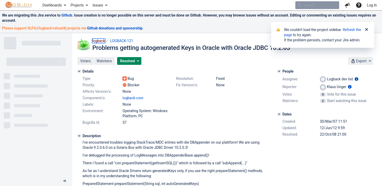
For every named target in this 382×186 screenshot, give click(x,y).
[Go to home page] (19, 5)
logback (98, 41)
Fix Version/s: (187, 85)
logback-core (133, 98)
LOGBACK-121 (121, 41)
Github (66, 15)
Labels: (88, 104)
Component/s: (94, 98)
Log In (372, 5)
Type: (87, 78)
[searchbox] (317, 5)
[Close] (366, 29)
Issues (98, 5)
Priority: (89, 85)
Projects (77, 5)
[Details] (79, 71)
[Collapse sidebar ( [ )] (65, 181)
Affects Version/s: (97, 91)
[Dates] (279, 114)
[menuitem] (54, 5)
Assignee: (290, 79)
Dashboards (52, 5)
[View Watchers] (323, 101)
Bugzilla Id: (91, 122)
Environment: (93, 111)
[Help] (358, 5)
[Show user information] (356, 79)
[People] (279, 71)
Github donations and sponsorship (114, 28)
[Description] (79, 136)
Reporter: (289, 87)
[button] (347, 5)
